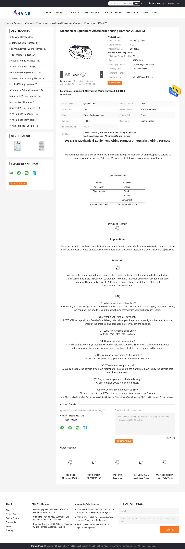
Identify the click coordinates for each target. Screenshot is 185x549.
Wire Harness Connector (21, 114)
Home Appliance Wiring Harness (26, 78)
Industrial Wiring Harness (22, 60)
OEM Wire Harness (19, 37)
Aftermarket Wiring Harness (36, 23)
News (145, 13)
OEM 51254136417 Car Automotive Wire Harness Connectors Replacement (95, 518)
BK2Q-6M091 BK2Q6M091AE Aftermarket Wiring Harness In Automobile (94, 476)
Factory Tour (92, 13)
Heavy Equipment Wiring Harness (26, 48)
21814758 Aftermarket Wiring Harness (82, 397)
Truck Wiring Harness (20, 54)
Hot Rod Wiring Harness (21, 84)
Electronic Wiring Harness (22, 72)
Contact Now (114, 83)
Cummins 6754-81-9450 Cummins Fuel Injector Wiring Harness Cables (51, 518)
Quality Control (113, 13)
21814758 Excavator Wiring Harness (157, 397)
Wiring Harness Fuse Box (22, 125)
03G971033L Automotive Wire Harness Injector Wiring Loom (94, 526)
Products (61, 13)
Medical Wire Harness (20, 102)
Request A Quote (156, 3)
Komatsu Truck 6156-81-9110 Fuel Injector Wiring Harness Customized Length (52, 525)
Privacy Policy (37, 546)
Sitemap (9, 530)
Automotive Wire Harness (22, 43)
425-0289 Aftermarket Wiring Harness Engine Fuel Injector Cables (70, 476)
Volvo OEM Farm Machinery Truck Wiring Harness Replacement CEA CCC (141, 476)
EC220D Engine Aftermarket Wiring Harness (120, 397)
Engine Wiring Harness (21, 66)
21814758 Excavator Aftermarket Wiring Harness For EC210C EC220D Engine (117, 476)
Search (137, 3)
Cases (155, 13)
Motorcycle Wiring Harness (23, 96)
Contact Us (132, 13)
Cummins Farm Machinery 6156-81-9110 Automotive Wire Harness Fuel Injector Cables (95, 511)
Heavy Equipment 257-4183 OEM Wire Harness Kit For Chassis (50, 511)
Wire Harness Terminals (21, 120)
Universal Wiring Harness (22, 108)
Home (49, 13)
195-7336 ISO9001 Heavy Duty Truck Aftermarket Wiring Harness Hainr (164, 476)
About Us (76, 13)
